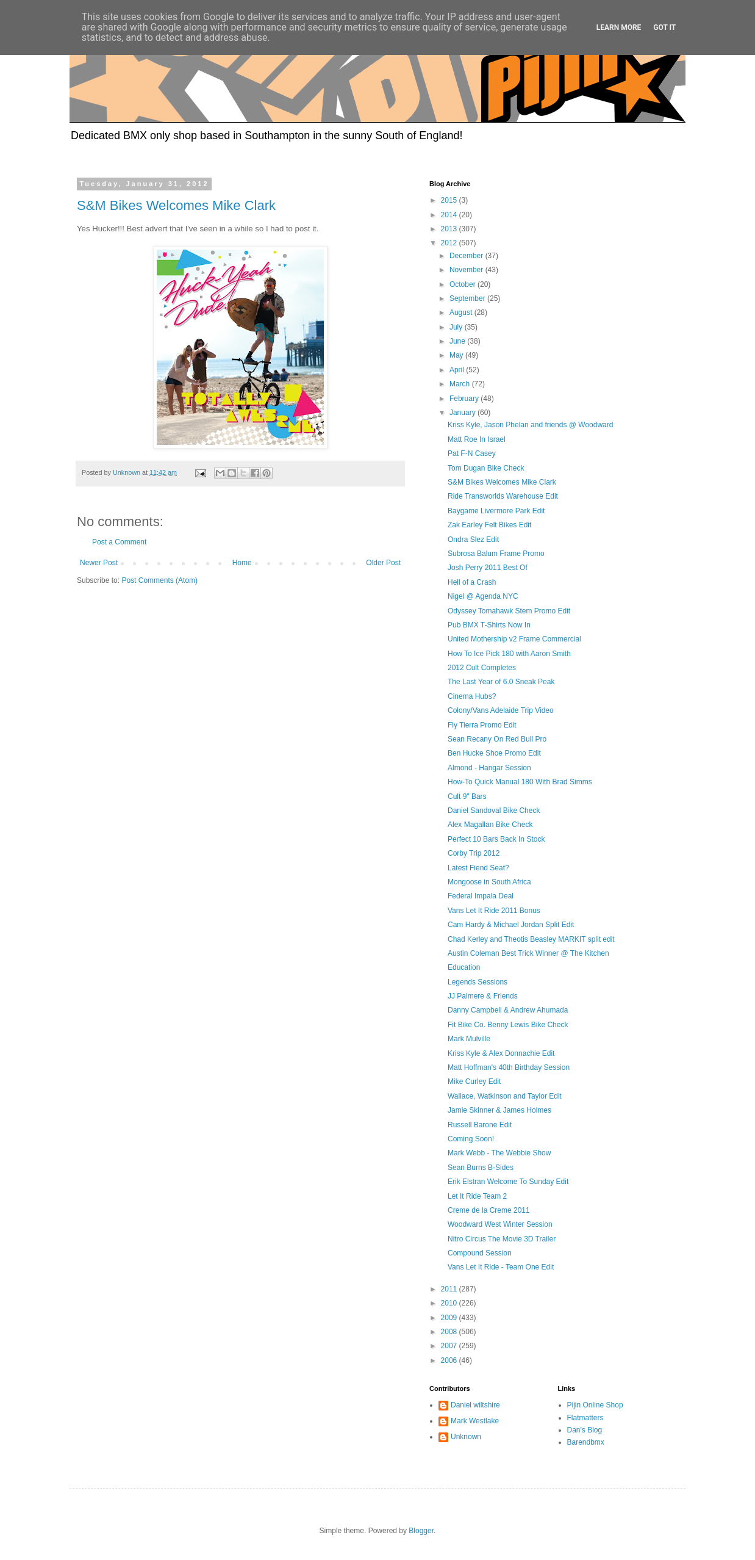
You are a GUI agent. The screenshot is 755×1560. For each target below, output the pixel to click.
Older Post (383, 562)
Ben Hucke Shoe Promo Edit (494, 753)
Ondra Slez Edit (473, 539)
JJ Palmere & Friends (483, 996)
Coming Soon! (471, 1139)
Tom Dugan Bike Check (486, 468)
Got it (664, 27)
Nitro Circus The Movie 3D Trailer (502, 1239)
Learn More (619, 27)
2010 (450, 1303)
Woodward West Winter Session (500, 1224)
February (465, 398)
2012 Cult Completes (482, 667)
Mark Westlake (475, 1421)
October (463, 284)
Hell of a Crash (472, 582)
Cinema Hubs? (472, 696)
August (461, 312)
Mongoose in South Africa (489, 882)
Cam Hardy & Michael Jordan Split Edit (511, 924)
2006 (450, 1360)
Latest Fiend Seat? (478, 868)
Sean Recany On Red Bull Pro (497, 739)
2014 (450, 215)
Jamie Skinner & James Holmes (499, 1110)
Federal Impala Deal (480, 896)
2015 (450, 200)
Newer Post (99, 562)
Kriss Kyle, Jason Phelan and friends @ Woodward (530, 425)
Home (242, 562)
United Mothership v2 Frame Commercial (514, 639)
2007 (450, 1346)
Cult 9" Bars (467, 796)
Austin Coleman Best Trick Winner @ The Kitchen (528, 953)
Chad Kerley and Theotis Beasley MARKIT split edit (531, 939)
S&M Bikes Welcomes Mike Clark (176, 205)
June (458, 341)
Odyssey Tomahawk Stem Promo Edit (509, 611)
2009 (450, 1317)
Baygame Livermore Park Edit (496, 511)
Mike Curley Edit (474, 1081)
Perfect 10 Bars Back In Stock (496, 839)
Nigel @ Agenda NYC (483, 596)
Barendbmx (585, 1442)
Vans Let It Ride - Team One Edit (501, 1267)
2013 (450, 229)
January (463, 412)
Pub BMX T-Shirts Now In (489, 625)
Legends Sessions (477, 982)
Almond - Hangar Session (489, 768)
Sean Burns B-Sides (480, 1167)
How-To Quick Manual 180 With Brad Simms (520, 782)
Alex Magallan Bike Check (490, 824)
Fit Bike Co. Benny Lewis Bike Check (508, 1024)
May (457, 355)
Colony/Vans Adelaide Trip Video (501, 710)
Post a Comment (119, 542)
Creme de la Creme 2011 (489, 1210)
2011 (450, 1289)
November (467, 269)
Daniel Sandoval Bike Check (494, 810)
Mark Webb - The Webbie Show (499, 1153)
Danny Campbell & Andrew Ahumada (508, 1010)
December (467, 255)
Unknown (466, 1436)
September (468, 298)
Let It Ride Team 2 (477, 1196)
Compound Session (480, 1253)
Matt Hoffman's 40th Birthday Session (509, 1067)
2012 (450, 243)
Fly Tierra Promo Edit (482, 725)
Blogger (421, 1530)
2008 (450, 1331)
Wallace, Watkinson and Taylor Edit (505, 1096)
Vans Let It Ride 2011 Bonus (494, 910)
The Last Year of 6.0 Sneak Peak (501, 681)
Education (464, 967)
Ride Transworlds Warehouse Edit (503, 496)
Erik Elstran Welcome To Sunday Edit (508, 1181)
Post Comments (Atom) (159, 580)
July (457, 327)
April (457, 370)
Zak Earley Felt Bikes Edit (489, 525)
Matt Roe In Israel (477, 439)
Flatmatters (585, 1418)
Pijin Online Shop (595, 1405)
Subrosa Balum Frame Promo (496, 553)
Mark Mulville (469, 1039)
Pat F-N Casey (472, 453)
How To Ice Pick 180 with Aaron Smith (509, 653)
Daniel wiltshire (475, 1405)
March (460, 384)
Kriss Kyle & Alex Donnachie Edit (501, 1053)
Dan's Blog (585, 1430)
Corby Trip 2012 (473, 853)
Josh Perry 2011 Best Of (488, 567)
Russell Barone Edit (480, 1125)
